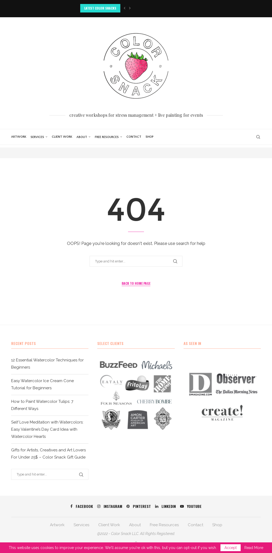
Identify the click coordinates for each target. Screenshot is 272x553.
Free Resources (107, 137)
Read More (253, 548)
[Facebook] (81, 506)
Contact (133, 137)
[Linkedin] (165, 506)
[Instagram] (109, 506)
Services (37, 137)
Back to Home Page (136, 283)
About (81, 137)
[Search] (258, 137)
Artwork (18, 137)
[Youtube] (191, 506)
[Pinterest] (138, 506)
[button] (124, 8)
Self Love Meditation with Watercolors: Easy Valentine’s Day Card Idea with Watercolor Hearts (47, 429)
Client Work (62, 137)
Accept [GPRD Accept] (230, 548)
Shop (150, 137)
